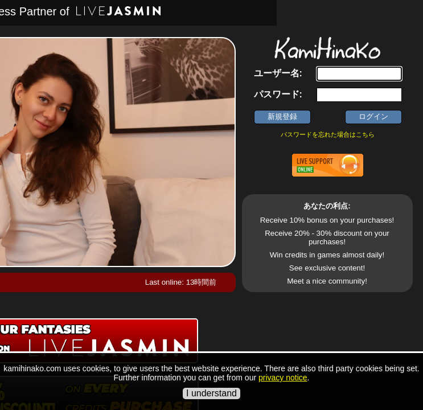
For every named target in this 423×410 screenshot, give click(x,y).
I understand (211, 393)
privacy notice (282, 377)
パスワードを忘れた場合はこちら (328, 134)
